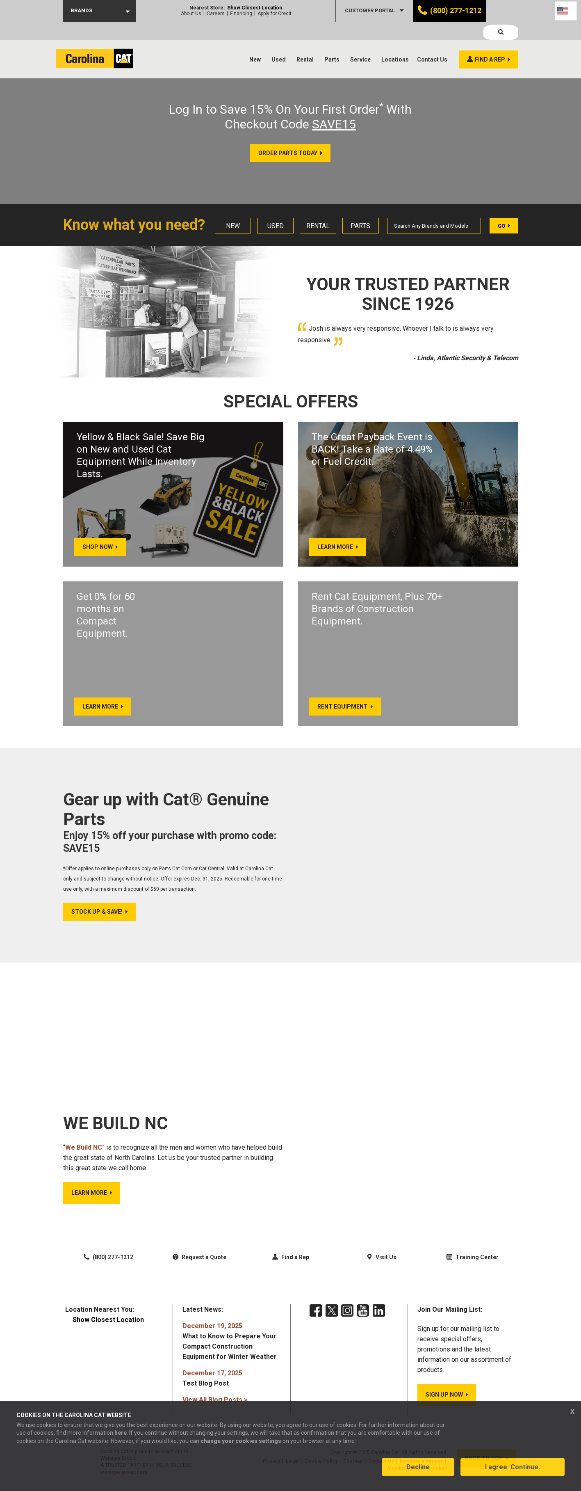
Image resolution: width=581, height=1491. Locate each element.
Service (360, 41)
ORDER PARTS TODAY (287, 153)
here (120, 1437)
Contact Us (432, 41)
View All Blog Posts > (215, 1404)
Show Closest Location (254, 8)
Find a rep (490, 41)
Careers (216, 13)
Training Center (473, 1261)
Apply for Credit (274, 13)
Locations (395, 41)
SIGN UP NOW (444, 1399)
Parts (331, 41)
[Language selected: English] (566, 11)
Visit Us (381, 1261)
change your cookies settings (241, 1445)
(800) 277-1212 (455, 10)
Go (501, 225)
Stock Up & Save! (97, 917)
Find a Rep (290, 1261)
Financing (241, 13)
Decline (418, 1472)
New (255, 41)
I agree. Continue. (512, 1472)
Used (278, 41)
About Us (191, 13)
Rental (305, 41)
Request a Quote (199, 1261)
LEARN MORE (89, 1197)
